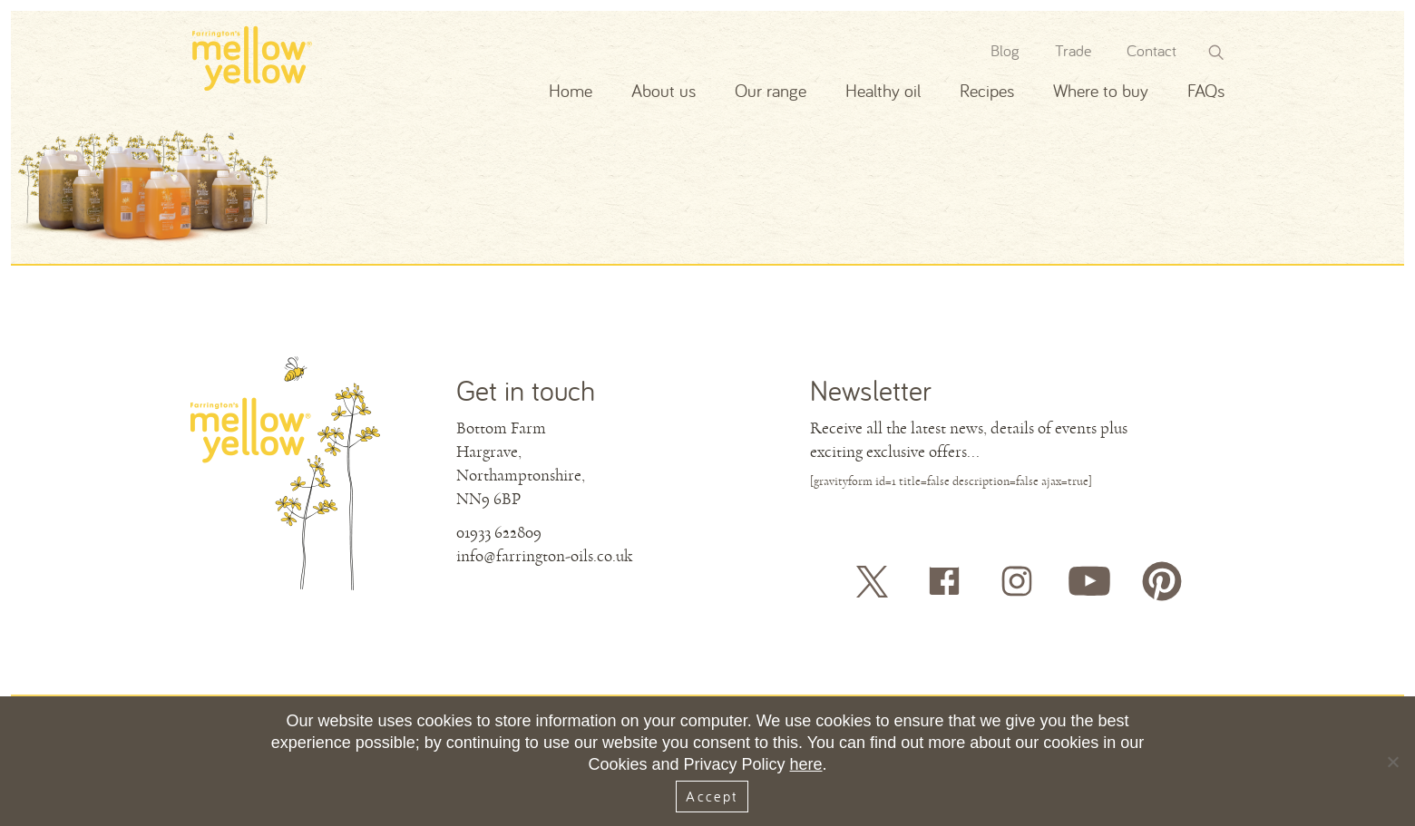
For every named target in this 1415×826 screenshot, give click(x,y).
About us (663, 90)
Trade (1073, 50)
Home (570, 90)
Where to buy (1100, 90)
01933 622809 (499, 532)
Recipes (987, 90)
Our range (770, 90)
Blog (1005, 50)
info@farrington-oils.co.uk (544, 556)
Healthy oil (883, 90)
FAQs (1206, 90)
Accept (711, 796)
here (806, 764)
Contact (1151, 50)
